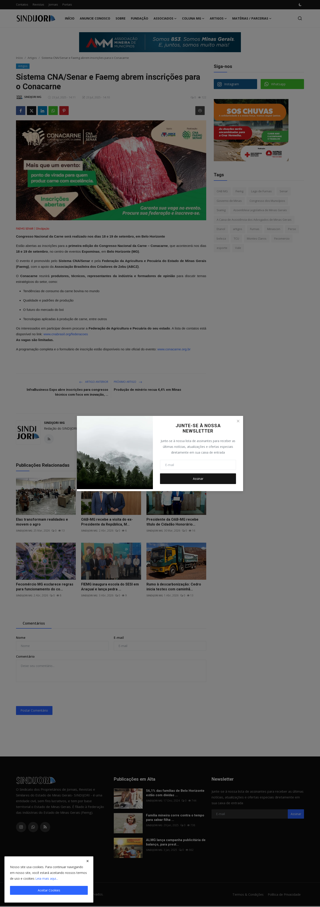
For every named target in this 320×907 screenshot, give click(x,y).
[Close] (238, 421)
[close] (87, 861)
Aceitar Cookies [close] (49, 890)
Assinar (198, 478)
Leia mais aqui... (46, 878)
